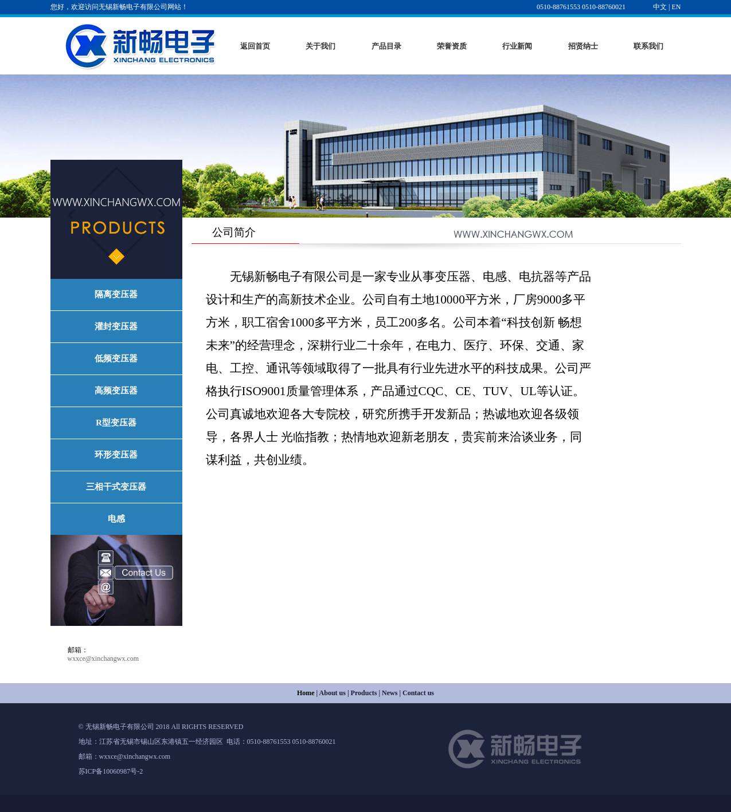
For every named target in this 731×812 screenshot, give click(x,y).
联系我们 (648, 46)
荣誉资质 (452, 46)
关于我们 (320, 46)
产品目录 (386, 46)
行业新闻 (517, 46)
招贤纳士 (583, 46)
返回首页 (255, 46)
